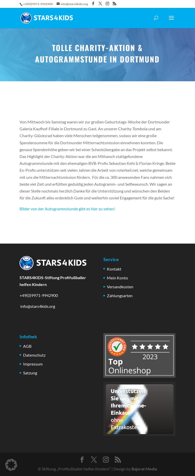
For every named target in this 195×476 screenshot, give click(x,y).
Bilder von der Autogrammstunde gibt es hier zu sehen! (67, 208)
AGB (27, 346)
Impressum (33, 363)
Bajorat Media (144, 468)
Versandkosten (120, 286)
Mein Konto (117, 277)
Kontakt (114, 268)
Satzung (30, 372)
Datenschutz (34, 355)
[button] (11, 465)
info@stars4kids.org (37, 306)
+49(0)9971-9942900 (39, 295)
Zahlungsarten (120, 295)
